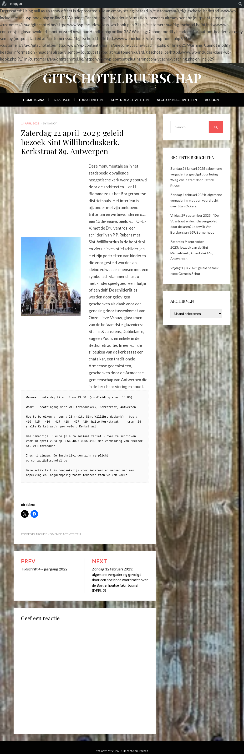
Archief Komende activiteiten (58, 534)
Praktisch (61, 100)
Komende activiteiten (130, 100)
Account (213, 100)
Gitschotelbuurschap (122, 78)
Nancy (52, 123)
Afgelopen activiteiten (177, 100)
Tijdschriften (90, 100)
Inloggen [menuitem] (16, 3)
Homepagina (33, 100)
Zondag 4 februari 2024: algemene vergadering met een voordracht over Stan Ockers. (196, 200)
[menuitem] (4, 4)
